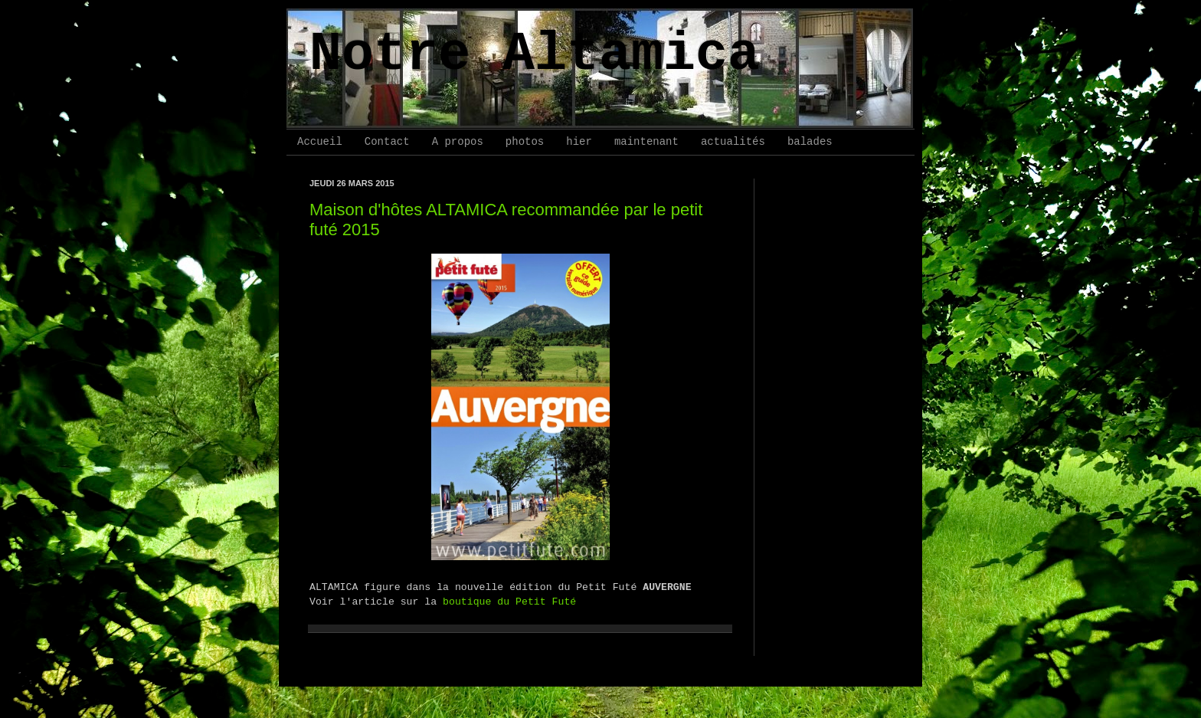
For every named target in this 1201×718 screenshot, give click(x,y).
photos (525, 142)
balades (810, 142)
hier (579, 142)
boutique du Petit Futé (509, 602)
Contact (387, 142)
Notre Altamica (534, 55)
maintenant (646, 142)
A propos (457, 142)
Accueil (319, 142)
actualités (733, 142)
